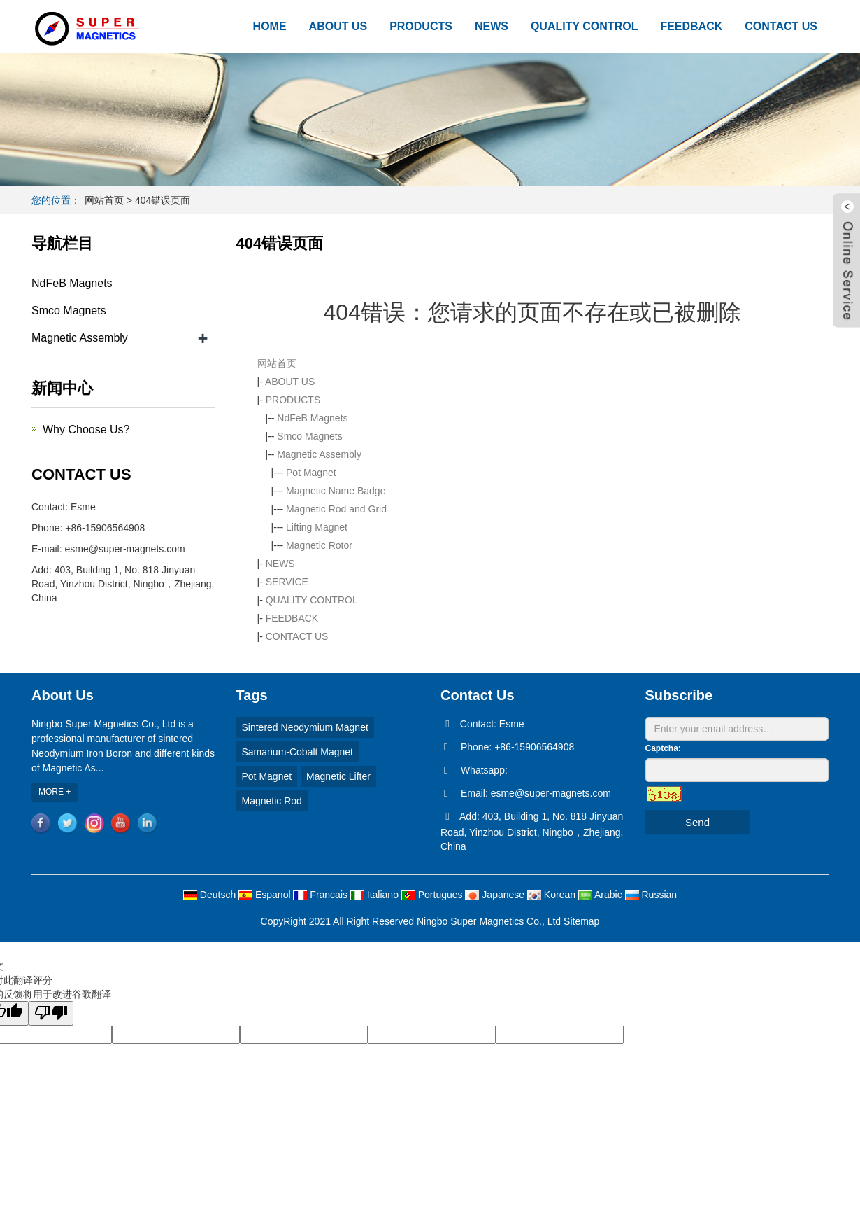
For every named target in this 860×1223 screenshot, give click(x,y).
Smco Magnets (309, 436)
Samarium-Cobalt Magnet (298, 751)
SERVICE (287, 581)
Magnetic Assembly (319, 454)
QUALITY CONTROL (584, 26)
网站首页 (104, 200)
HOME (270, 26)
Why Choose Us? (86, 429)
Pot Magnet (311, 472)
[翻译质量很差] (51, 1013)
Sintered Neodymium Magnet (305, 727)
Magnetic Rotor (319, 545)
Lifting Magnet (316, 527)
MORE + (54, 792)
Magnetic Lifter (338, 776)
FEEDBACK (691, 26)
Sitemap (581, 921)
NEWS (491, 26)
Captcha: (663, 748)
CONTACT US (781, 26)
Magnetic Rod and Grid (336, 509)
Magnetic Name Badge (335, 490)
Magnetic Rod (272, 800)
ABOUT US (338, 26)
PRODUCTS (420, 26)
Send (697, 822)
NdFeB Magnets (312, 418)
